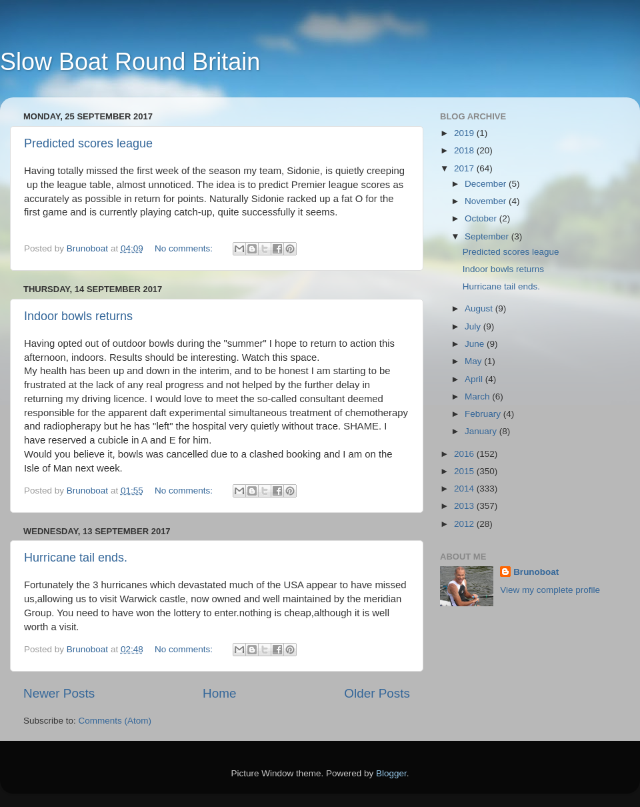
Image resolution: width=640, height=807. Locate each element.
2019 (465, 133)
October (482, 218)
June (476, 344)
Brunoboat (536, 572)
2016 (465, 454)
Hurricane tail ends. (75, 557)
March (478, 396)
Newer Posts (59, 693)
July (474, 326)
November (487, 201)
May (474, 361)
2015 (465, 471)
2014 (465, 489)
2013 (465, 506)
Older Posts (377, 693)
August (480, 308)
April (475, 379)
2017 (465, 168)
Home (219, 693)
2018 (465, 150)
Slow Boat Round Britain (130, 61)
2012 (465, 524)
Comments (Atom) (115, 721)
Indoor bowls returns (78, 316)
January (482, 431)
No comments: (185, 248)
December (487, 184)
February (484, 414)
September (488, 236)
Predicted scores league (88, 143)
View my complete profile (550, 590)
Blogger (391, 773)
